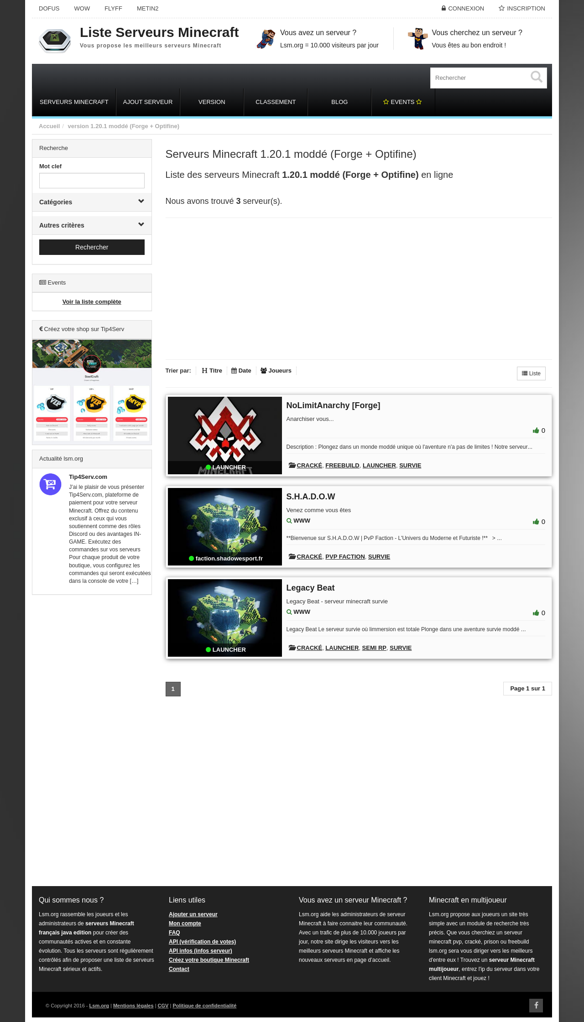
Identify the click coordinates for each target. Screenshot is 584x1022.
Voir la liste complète (92, 301)
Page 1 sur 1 (527, 688)
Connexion (466, 8)
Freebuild (342, 465)
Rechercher (91, 247)
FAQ (174, 932)
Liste (531, 373)
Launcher (379, 465)
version (78, 126)
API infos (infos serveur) (200, 951)
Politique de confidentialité (204, 1005)
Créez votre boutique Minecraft (209, 960)
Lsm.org (99, 1005)
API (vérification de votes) (202, 942)
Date (241, 370)
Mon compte (185, 923)
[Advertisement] (92, 740)
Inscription (526, 8)
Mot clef (50, 166)
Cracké (310, 465)
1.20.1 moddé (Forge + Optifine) (134, 126)
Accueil (49, 126)
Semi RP (374, 647)
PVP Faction (345, 556)
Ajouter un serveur (193, 914)
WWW (301, 520)
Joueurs (276, 370)
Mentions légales (133, 1005)
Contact (179, 969)
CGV (163, 1005)
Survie (410, 465)
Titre (212, 370)
